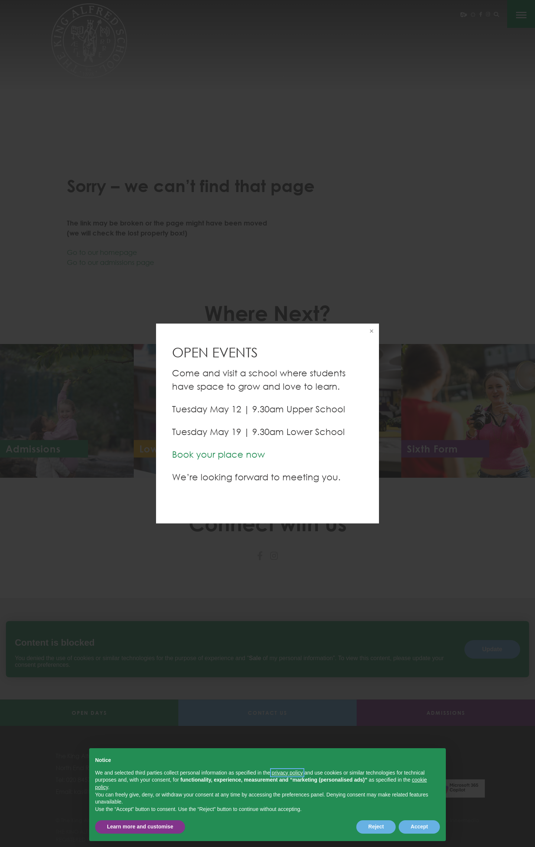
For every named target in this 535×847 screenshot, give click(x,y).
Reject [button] (376, 827)
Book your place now (218, 454)
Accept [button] (419, 827)
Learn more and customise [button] (140, 827)
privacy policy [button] (287, 773)
